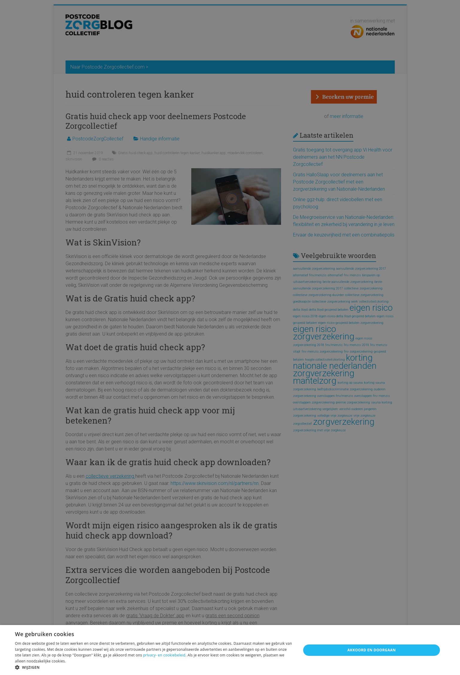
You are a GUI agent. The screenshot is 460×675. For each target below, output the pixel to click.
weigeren (253, 655)
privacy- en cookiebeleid (164, 655)
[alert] (230, 337)
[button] (154, 667)
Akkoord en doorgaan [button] (371, 650)
